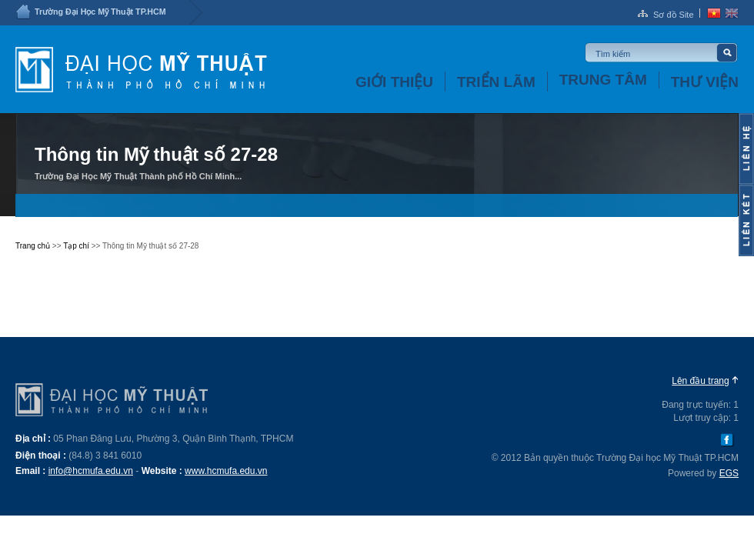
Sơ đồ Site (673, 14)
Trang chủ (32, 246)
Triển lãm (496, 82)
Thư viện (705, 82)
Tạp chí (76, 246)
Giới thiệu (394, 82)
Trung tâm (603, 80)
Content (746, 149)
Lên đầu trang (700, 380)
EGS (729, 473)
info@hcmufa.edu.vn (90, 471)
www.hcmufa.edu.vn (226, 471)
